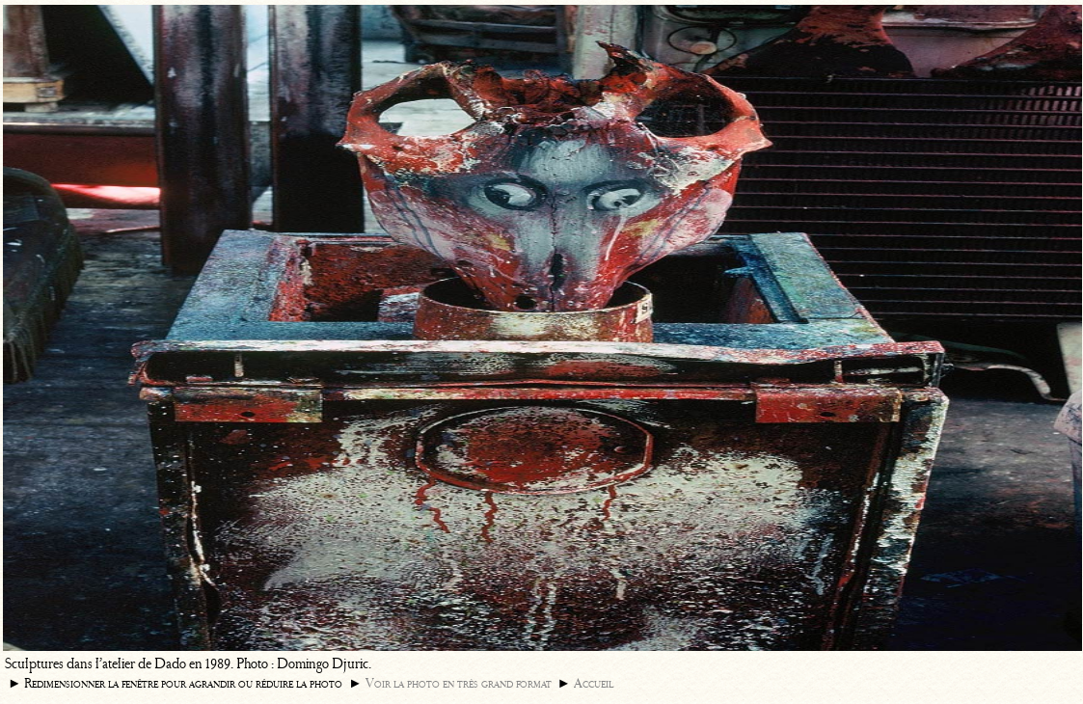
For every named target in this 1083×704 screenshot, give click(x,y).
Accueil (593, 683)
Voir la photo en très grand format (459, 683)
